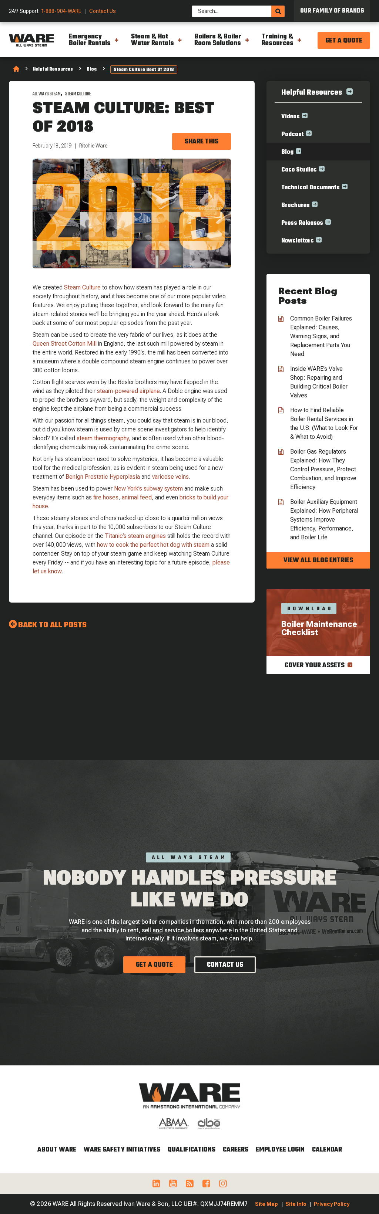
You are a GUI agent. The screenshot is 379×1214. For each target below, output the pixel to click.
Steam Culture (78, 94)
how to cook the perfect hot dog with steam (153, 544)
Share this (201, 141)
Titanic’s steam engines (135, 535)
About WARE (56, 1150)
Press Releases (302, 223)
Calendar (327, 1150)
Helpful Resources (53, 69)
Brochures (295, 205)
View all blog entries (318, 560)
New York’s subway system (148, 488)
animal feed (137, 497)
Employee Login (280, 1150)
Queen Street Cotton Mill (65, 343)
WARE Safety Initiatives (122, 1150)
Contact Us (102, 11)
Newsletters (297, 241)
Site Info (295, 1204)
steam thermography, (104, 438)
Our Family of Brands (332, 11)
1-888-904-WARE (61, 11)
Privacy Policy (331, 1204)
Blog (92, 69)
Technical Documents (310, 188)
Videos (290, 117)
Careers (235, 1150)
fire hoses (105, 497)
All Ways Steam (47, 94)
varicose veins (170, 476)
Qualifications (191, 1150)
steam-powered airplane (128, 390)
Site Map (266, 1204)
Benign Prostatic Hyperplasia (103, 476)
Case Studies (299, 170)
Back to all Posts (52, 625)
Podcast (292, 134)
